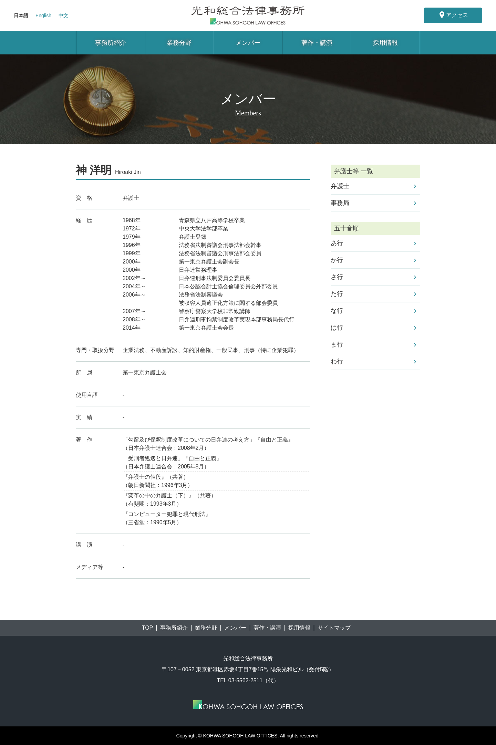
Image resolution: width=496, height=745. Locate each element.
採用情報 (385, 42)
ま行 (337, 344)
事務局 (340, 202)
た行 (337, 293)
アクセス (453, 15)
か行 (337, 260)
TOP (147, 628)
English (43, 15)
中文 (63, 15)
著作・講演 (316, 42)
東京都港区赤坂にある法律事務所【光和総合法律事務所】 (248, 15)
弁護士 (340, 186)
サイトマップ (334, 628)
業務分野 (179, 42)
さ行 (337, 276)
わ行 (337, 361)
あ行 (337, 243)
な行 (337, 310)
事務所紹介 (110, 42)
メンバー (248, 42)
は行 (337, 327)
